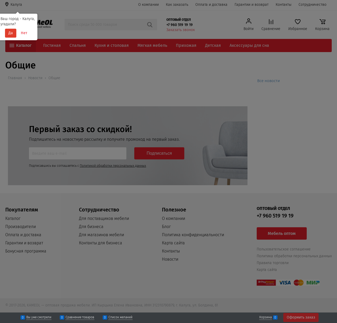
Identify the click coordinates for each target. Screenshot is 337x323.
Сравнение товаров (80, 317)
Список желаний (120, 317)
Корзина (265, 317)
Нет (24, 33)
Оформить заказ (301, 317)
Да (10, 33)
